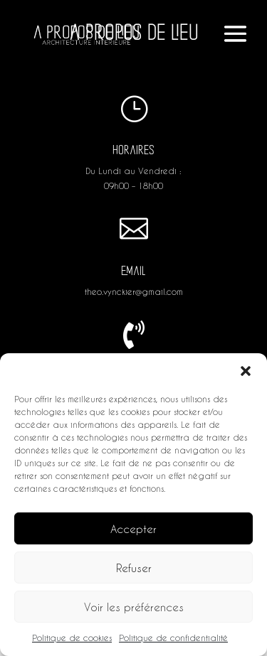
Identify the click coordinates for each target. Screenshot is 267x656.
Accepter (133, 528)
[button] (246, 371)
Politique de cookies (72, 637)
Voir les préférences (134, 607)
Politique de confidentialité (173, 637)
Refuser (134, 567)
